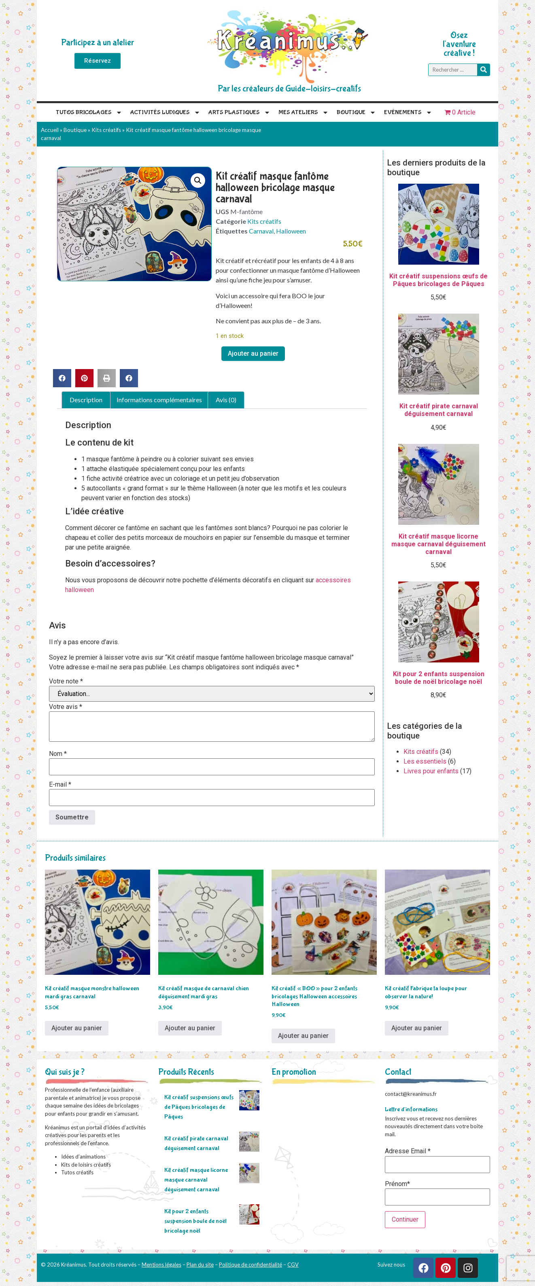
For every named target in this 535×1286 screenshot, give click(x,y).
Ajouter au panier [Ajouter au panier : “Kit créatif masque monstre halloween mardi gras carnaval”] (76, 1028)
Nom (58, 754)
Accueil (50, 130)
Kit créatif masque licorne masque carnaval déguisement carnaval (196, 1179)
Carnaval (261, 231)
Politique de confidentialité (250, 1264)
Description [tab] (86, 399)
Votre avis (65, 707)
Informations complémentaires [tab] (159, 399)
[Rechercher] (483, 70)
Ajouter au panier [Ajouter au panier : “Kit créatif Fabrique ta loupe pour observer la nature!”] (416, 1028)
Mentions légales (161, 1264)
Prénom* (397, 1184)
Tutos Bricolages (89, 112)
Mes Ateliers (303, 112)
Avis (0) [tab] (226, 399)
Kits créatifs (106, 130)
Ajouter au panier (253, 353)
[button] (198, 180)
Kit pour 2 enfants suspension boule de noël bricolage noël (195, 1221)
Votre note (66, 681)
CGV (293, 1264)
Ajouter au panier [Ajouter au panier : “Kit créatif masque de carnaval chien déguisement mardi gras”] (190, 1028)
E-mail (60, 784)
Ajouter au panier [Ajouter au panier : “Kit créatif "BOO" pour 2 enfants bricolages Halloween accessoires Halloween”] (303, 1036)
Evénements (408, 112)
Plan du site (200, 1264)
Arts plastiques (239, 112)
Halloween (291, 231)
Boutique (356, 112)
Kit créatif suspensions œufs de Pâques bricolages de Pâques (199, 1106)
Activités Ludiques (165, 112)
